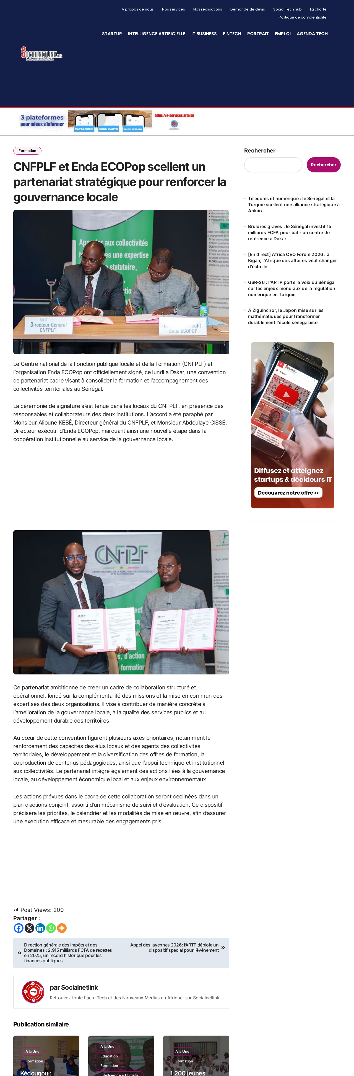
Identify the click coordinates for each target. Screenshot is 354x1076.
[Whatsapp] (51, 937)
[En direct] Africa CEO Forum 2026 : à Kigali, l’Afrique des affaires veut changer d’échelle (292, 260)
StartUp (112, 33)
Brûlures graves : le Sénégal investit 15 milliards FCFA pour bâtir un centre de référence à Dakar (290, 232)
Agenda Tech (312, 33)
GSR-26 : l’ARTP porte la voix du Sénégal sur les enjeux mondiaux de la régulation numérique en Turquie (292, 288)
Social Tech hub (287, 9)
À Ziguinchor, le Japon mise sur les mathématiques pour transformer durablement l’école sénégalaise (286, 316)
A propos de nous (138, 9)
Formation (28, 151)
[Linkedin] (40, 937)
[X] (29, 937)
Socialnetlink (81, 996)
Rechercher (259, 150)
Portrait (258, 33)
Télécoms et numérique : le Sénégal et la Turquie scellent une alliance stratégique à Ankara (294, 204)
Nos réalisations (207, 9)
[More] (62, 937)
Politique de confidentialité (303, 17)
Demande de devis (247, 9)
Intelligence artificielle (156, 33)
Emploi (283, 33)
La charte (318, 9)
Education (109, 1065)
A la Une (33, 1059)
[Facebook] (19, 937)
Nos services (173, 9)
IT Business (204, 33)
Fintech (232, 33)
